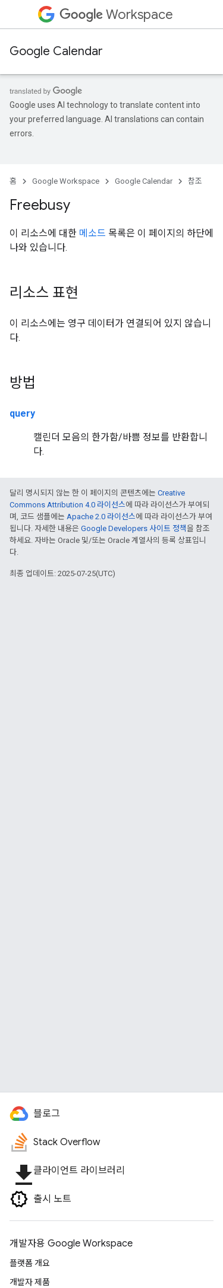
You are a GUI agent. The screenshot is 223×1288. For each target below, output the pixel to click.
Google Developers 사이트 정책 (134, 528)
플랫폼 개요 (30, 1263)
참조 (195, 181)
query (22, 413)
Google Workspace (65, 181)
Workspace (116, 15)
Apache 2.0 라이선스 (101, 516)
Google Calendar (56, 51)
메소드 (92, 233)
